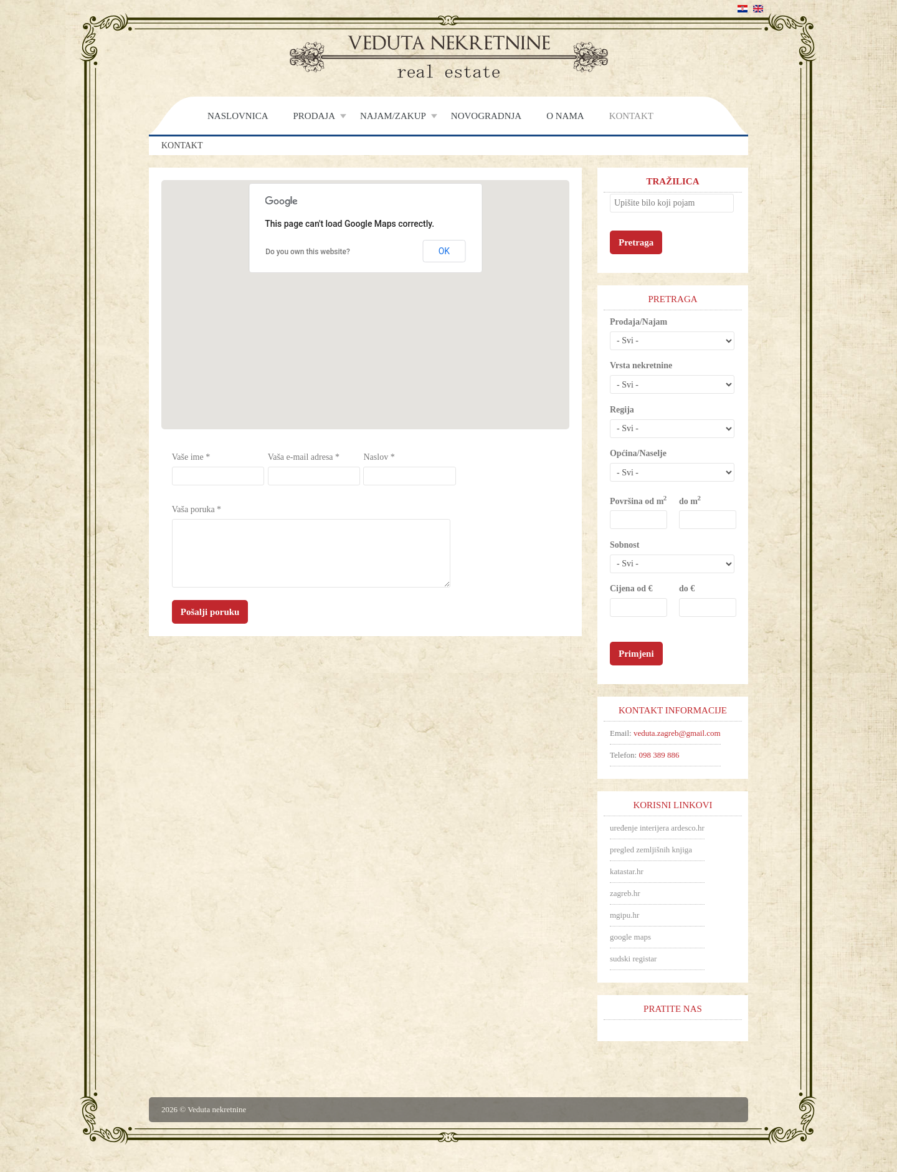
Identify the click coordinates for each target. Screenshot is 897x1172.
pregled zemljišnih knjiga (651, 849)
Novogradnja (486, 116)
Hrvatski (743, 8)
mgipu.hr (624, 915)
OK (444, 251)
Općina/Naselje (638, 453)
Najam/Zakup (393, 116)
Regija (622, 409)
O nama (565, 116)
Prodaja (314, 116)
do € (687, 588)
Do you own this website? (307, 251)
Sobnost (624, 545)
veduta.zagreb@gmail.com (677, 733)
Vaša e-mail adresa (303, 457)
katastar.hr (626, 871)
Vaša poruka (196, 509)
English (758, 8)
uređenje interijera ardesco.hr (657, 827)
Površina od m (638, 500)
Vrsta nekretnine (641, 365)
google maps (630, 936)
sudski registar (633, 958)
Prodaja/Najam (638, 321)
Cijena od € (631, 588)
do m (689, 500)
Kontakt (631, 116)
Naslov (378, 457)
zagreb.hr (625, 893)
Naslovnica (237, 116)
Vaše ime (191, 457)
